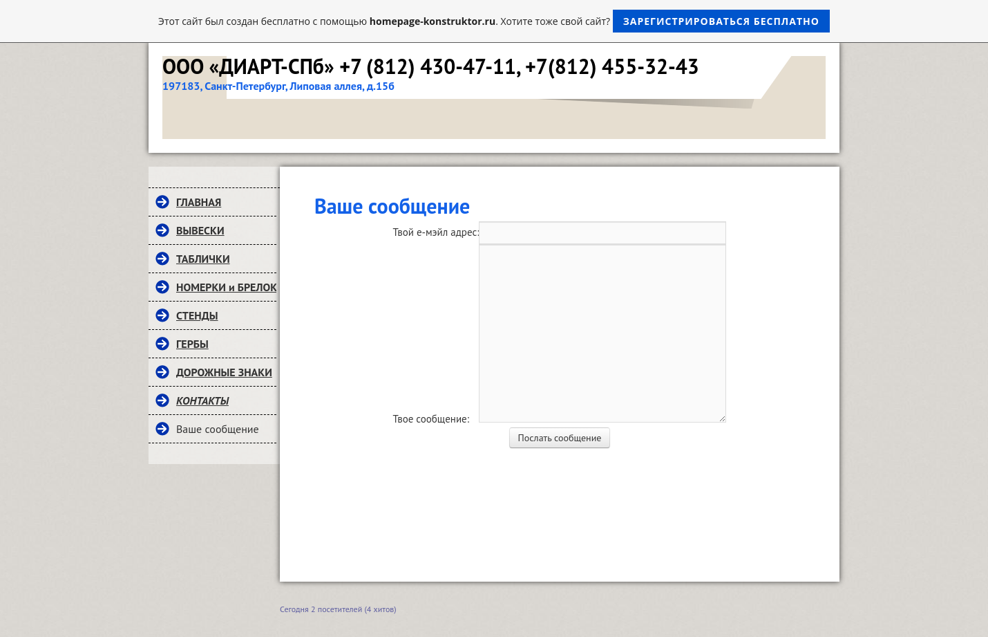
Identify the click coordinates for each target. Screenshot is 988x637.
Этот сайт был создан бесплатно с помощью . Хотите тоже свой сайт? (494, 21)
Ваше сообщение (217, 429)
